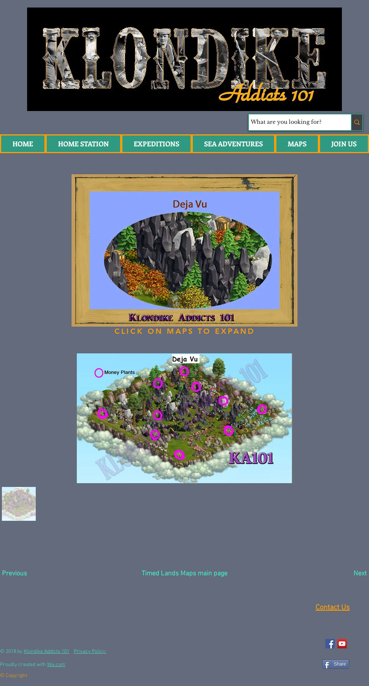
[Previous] (29, 573)
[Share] (335, 664)
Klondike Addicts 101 (46, 651)
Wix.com (56, 665)
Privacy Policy (90, 651)
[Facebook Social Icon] (330, 643)
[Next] (342, 573)
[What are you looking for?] (293, 122)
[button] (233, 143)
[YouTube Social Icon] (342, 643)
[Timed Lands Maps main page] (184, 573)
